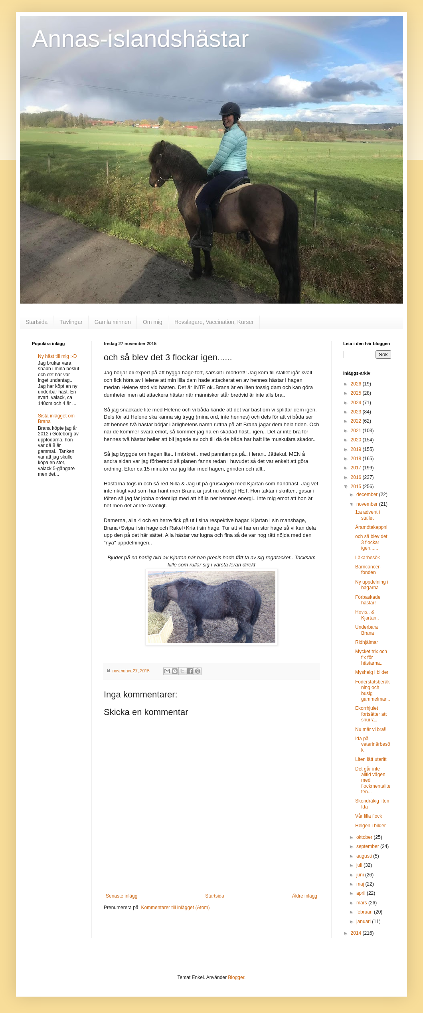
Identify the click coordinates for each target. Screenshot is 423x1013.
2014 (357, 933)
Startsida (36, 322)
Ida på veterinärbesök (372, 744)
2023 (357, 412)
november (367, 504)
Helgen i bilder (370, 825)
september (368, 846)
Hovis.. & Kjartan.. (367, 614)
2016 (357, 477)
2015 (357, 486)
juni (360, 875)
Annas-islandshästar (140, 38)
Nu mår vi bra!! (371, 729)
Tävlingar (71, 322)
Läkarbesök (367, 557)
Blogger (236, 977)
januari (364, 921)
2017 (357, 468)
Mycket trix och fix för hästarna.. (371, 657)
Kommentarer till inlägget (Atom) (175, 907)
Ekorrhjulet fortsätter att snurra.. (371, 714)
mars (362, 903)
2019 (357, 449)
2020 (357, 440)
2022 (357, 421)
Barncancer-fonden (368, 569)
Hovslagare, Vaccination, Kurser (214, 322)
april (361, 893)
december (367, 494)
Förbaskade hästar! (367, 600)
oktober (365, 837)
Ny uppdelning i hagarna (371, 584)
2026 (357, 384)
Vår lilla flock (368, 816)
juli (360, 865)
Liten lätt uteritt (371, 759)
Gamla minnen (113, 322)
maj (361, 884)
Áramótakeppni (371, 527)
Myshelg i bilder (371, 672)
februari (365, 912)
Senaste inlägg (121, 896)
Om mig (152, 322)
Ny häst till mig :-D (57, 356)
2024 (357, 402)
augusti (364, 856)
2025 (357, 393)
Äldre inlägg (304, 896)
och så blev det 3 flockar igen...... (371, 542)
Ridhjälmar (366, 642)
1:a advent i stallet (367, 514)
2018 (357, 458)
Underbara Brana (366, 630)
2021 (357, 430)
